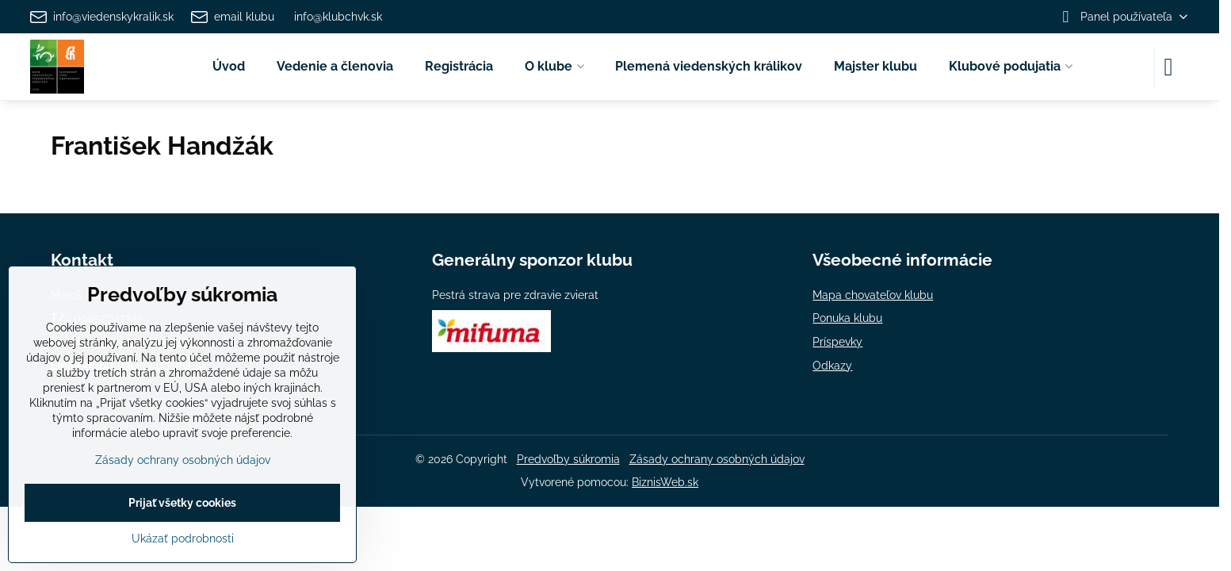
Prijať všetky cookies (182, 502)
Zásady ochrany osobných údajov (717, 459)
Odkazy (832, 365)
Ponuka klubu (847, 318)
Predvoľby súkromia (568, 459)
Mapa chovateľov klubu (872, 295)
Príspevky (837, 341)
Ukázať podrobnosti (183, 538)
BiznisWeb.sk (665, 482)
